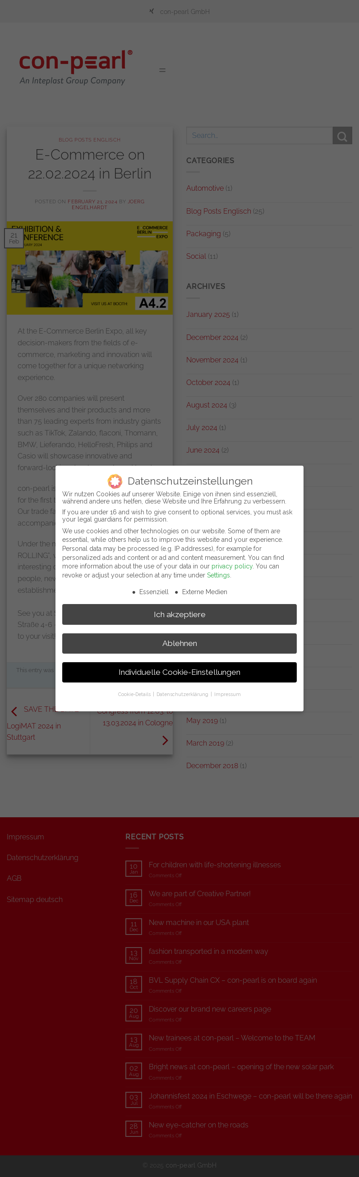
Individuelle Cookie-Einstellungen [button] (179, 667)
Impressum (227, 689)
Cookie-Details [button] (135, 689)
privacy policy (232, 561)
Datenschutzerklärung (183, 689)
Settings (218, 570)
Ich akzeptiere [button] (180, 609)
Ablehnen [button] (179, 638)
